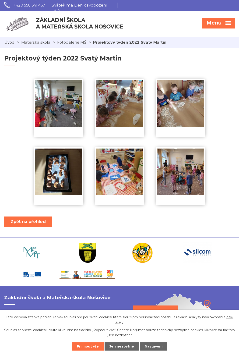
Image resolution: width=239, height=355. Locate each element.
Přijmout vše (88, 346)
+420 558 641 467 (29, 5)
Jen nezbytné (121, 346)
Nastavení (153, 346)
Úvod (9, 42)
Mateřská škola (35, 42)
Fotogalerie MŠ (71, 42)
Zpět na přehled (28, 221)
